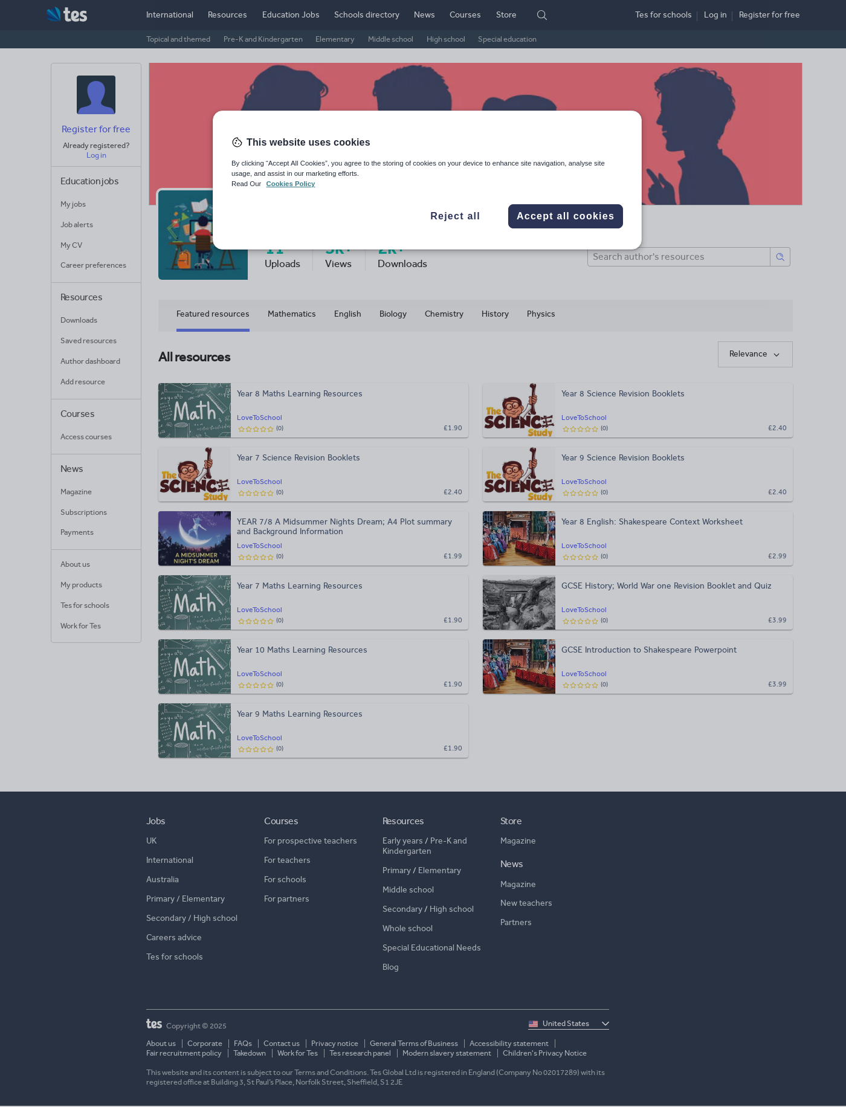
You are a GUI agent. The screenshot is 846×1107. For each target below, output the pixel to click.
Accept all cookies (566, 216)
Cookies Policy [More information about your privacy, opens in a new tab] (290, 183)
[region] (427, 180)
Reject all (455, 216)
